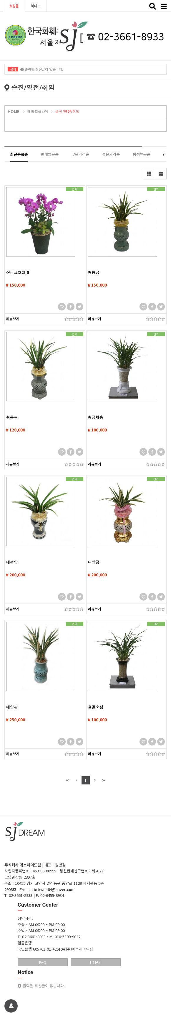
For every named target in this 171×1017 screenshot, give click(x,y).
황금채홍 (95, 417)
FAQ (42, 962)
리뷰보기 (12, 318)
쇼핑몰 (14, 5)
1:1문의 (95, 962)
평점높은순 (141, 154)
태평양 (12, 562)
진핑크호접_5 (17, 272)
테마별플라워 (38, 111)
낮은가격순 (80, 154)
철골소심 (95, 707)
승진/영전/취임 (67, 111)
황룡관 (12, 417)
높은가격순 (111, 154)
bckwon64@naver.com (54, 889)
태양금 (93, 562)
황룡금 (93, 272)
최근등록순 (19, 154)
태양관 (12, 707)
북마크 (36, 5)
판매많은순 (50, 154)
